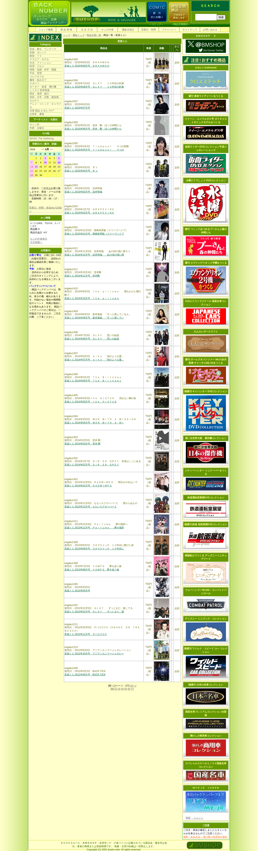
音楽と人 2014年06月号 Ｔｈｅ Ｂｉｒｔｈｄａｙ (93, 380)
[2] (115, 689)
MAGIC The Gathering (42, 138)
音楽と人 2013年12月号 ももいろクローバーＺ (90, 506)
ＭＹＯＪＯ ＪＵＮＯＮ (205, 787)
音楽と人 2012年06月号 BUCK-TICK (85, 674)
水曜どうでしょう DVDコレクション (206, 180)
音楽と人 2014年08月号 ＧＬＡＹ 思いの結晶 (91, 338)
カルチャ (34, 100)
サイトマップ (189, 29)
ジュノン (197, 817)
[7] (132, 689)
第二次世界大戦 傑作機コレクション (205, 438)
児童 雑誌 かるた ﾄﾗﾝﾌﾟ (42, 110)
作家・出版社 (37, 128)
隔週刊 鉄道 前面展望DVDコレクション (205, 524)
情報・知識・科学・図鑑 (43, 69)
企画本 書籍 (37, 114)
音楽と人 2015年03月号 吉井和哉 (83, 191)
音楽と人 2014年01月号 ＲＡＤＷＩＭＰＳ (88, 485)
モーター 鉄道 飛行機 (43, 86)
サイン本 (34, 124)
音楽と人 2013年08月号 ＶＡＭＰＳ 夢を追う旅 (91, 569)
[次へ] (133, 685)
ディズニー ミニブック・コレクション (206, 618)
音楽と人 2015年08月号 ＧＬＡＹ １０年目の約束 (94, 86)
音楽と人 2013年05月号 (77, 590)
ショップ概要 (45, 29)
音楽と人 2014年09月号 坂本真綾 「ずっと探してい (94, 317)
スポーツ (34, 83)
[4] (122, 689)
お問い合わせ (210, 29)
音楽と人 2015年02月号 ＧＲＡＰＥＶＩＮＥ (89, 212)
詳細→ (55, 144)
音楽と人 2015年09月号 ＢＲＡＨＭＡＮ (86, 65)
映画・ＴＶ (36, 55)
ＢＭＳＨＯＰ (89, 843)
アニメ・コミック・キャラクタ (45, 106)
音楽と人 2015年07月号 (77, 107)
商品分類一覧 (94, 35)
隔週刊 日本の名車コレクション (205, 684)
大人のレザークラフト (206, 331)
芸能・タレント (38, 52)
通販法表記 (128, 29)
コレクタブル (37, 76)
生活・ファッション (40, 62)
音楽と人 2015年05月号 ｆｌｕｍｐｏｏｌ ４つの (94, 149)
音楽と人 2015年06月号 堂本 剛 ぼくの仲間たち (93, 128)
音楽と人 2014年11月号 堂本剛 (82, 275)
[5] (125, 689)
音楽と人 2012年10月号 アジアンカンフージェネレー (94, 653)
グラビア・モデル (39, 59)
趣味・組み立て (38, 80)
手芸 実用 (36, 73)
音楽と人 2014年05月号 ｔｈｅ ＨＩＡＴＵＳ (90, 401)
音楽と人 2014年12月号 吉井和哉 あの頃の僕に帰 (94, 254)
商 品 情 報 (66, 29)
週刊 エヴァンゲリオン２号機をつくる (206, 262)
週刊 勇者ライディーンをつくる (205, 96)
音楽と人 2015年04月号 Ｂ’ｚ (81, 170)
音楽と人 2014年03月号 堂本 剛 (82, 443)
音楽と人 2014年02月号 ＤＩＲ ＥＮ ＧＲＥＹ (91, 464)
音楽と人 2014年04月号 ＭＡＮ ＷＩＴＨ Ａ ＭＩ (94, 422)
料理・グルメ (37, 66)
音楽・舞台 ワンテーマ (43, 49)
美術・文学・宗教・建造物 (44, 97)
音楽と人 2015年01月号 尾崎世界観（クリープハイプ (94, 233)
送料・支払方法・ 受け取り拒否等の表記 (205, 836)
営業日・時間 (148, 29)
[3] (119, 689)
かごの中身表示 (38, 238)
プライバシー (169, 29)
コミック (156, 24)
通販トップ (79, 35)
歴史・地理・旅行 (39, 93)
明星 (188, 817)
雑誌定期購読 (180, 24)
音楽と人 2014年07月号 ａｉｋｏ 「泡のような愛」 (94, 359)
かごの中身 (107, 29)
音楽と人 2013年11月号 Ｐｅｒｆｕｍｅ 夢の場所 (94, 527)
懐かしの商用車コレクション (206, 735)
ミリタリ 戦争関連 (40, 90)
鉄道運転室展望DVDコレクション (205, 497)
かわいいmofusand (205, 67)
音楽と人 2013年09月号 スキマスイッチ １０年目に (94, 548)
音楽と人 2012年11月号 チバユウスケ (85, 634)
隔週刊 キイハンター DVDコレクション (205, 391)
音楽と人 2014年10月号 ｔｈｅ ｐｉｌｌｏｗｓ (91, 298)
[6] (129, 689)
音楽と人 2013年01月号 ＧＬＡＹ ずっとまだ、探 (94, 611)
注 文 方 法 (87, 29)
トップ (66, 35)
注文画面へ (36, 242)
